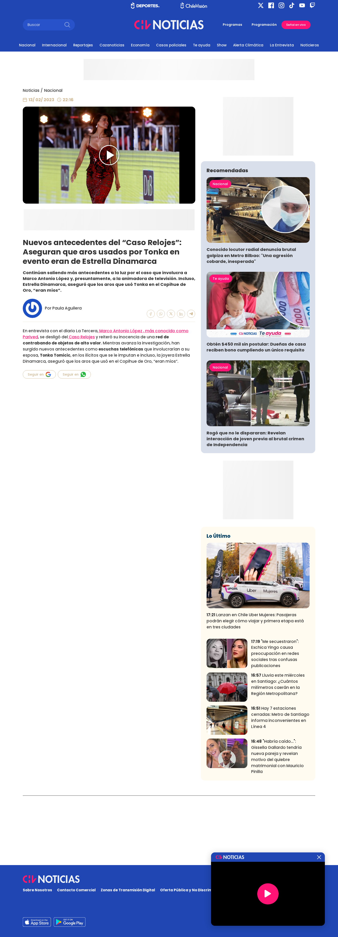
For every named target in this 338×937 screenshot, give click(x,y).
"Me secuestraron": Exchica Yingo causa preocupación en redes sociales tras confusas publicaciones (275, 723)
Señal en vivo (296, 24)
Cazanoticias (112, 45)
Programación (264, 24)
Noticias (31, 90)
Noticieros (309, 45)
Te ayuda (201, 45)
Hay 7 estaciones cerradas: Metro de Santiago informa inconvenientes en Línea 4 (280, 787)
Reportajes (83, 45)
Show (222, 45)
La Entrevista (282, 45)
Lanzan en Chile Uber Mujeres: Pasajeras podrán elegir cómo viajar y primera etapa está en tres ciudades (255, 690)
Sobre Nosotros (37, 890)
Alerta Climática (248, 45)
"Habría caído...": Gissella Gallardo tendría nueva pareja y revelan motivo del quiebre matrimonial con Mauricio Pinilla (277, 826)
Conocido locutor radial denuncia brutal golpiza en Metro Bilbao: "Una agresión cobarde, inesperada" (251, 324)
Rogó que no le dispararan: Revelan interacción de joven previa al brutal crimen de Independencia (255, 508)
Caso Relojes (81, 337)
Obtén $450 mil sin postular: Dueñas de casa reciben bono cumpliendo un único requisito (256, 416)
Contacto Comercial (76, 890)
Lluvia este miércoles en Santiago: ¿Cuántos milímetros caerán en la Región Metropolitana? (278, 753)
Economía (140, 45)
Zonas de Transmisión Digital (128, 890)
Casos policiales (171, 45)
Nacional (27, 45)
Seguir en (39, 374)
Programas (232, 24)
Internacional (54, 45)
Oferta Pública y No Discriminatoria (193, 890)
